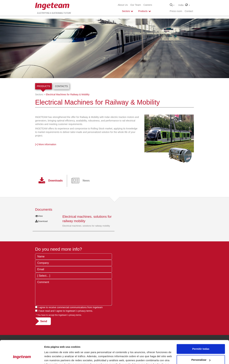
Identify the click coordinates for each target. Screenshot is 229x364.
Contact (189, 11)
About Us (123, 5)
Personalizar (200, 339)
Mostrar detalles (54, 357)
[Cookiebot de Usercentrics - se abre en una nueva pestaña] (22, 357)
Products (43, 86)
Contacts (61, 86)
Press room (176, 11)
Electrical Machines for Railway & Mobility (67, 94)
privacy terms (85, 311)
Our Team (135, 5)
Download (41, 221)
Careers (147, 5)
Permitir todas (200, 328)
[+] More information (45, 144)
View (39, 216)
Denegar (201, 350)
